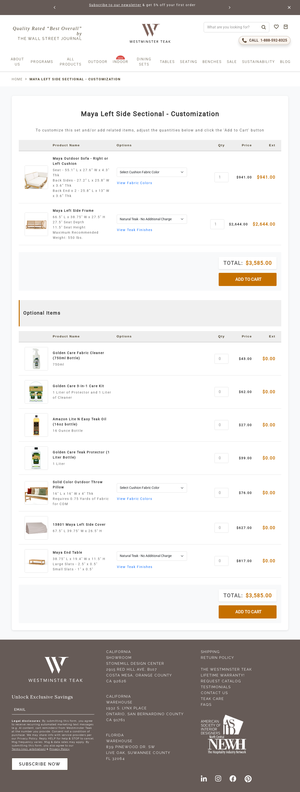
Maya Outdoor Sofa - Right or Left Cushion (80, 161)
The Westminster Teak (226, 669)
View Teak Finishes (135, 230)
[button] (54, 7)
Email (20, 709)
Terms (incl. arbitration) (29, 749)
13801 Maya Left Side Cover (79, 524)
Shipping (210, 652)
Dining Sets (144, 61)
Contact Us (214, 693)
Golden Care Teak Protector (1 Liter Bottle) (81, 454)
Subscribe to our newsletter (115, 5)
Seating (188, 62)
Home (17, 79)
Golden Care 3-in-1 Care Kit (78, 386)
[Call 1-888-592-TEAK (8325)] (265, 40)
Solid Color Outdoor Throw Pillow (78, 484)
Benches (212, 62)
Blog (285, 62)
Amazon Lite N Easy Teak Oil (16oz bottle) (79, 421)
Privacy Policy (59, 749)
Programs (42, 62)
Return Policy (217, 658)
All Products (71, 61)
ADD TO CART (248, 279)
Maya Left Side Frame (73, 210)
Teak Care (212, 699)
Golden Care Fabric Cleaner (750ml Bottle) (78, 355)
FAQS (206, 705)
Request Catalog (221, 681)
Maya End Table (67, 552)
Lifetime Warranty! (223, 675)
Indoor (120, 62)
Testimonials (216, 687)
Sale (232, 62)
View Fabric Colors (134, 183)
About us (17, 61)
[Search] (264, 27)
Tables (167, 62)
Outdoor (98, 62)
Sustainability (258, 62)
